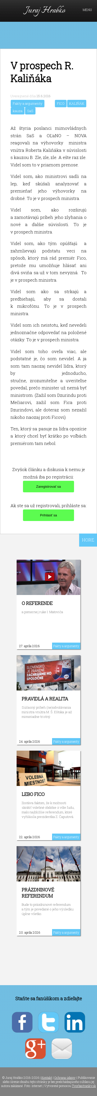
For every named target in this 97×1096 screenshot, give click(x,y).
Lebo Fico (33, 794)
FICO (61, 103)
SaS (30, 111)
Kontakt (46, 1078)
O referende (37, 603)
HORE (88, 540)
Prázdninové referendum (38, 893)
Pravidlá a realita (45, 699)
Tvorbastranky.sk (84, 1086)
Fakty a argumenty (27, 103)
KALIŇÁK (76, 103)
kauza (17, 111)
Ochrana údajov (65, 1078)
